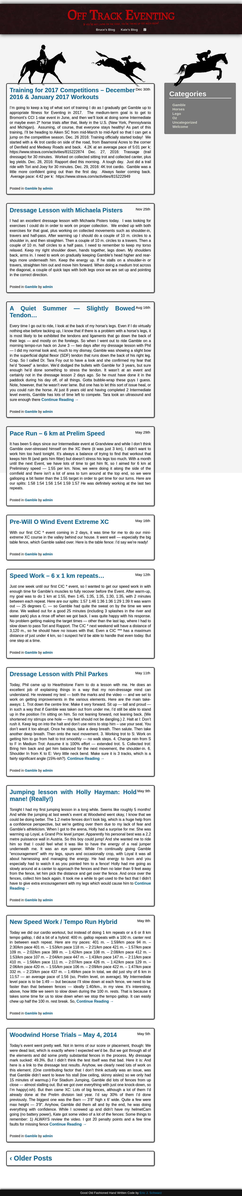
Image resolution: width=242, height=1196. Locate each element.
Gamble (31, 188)
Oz (174, 118)
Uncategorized (184, 122)
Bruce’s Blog (105, 29)
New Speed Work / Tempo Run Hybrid (63, 921)
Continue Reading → (59, 400)
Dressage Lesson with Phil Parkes (59, 674)
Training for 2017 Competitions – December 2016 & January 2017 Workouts (72, 93)
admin (48, 188)
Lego (176, 114)
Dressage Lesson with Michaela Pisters (66, 210)
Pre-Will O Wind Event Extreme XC (59, 521)
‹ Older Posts (31, 1158)
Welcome (180, 127)
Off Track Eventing (121, 14)
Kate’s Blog (129, 29)
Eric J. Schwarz (150, 1193)
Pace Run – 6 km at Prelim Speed (57, 433)
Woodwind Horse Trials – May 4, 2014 (63, 1034)
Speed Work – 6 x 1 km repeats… (57, 575)
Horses (178, 109)
